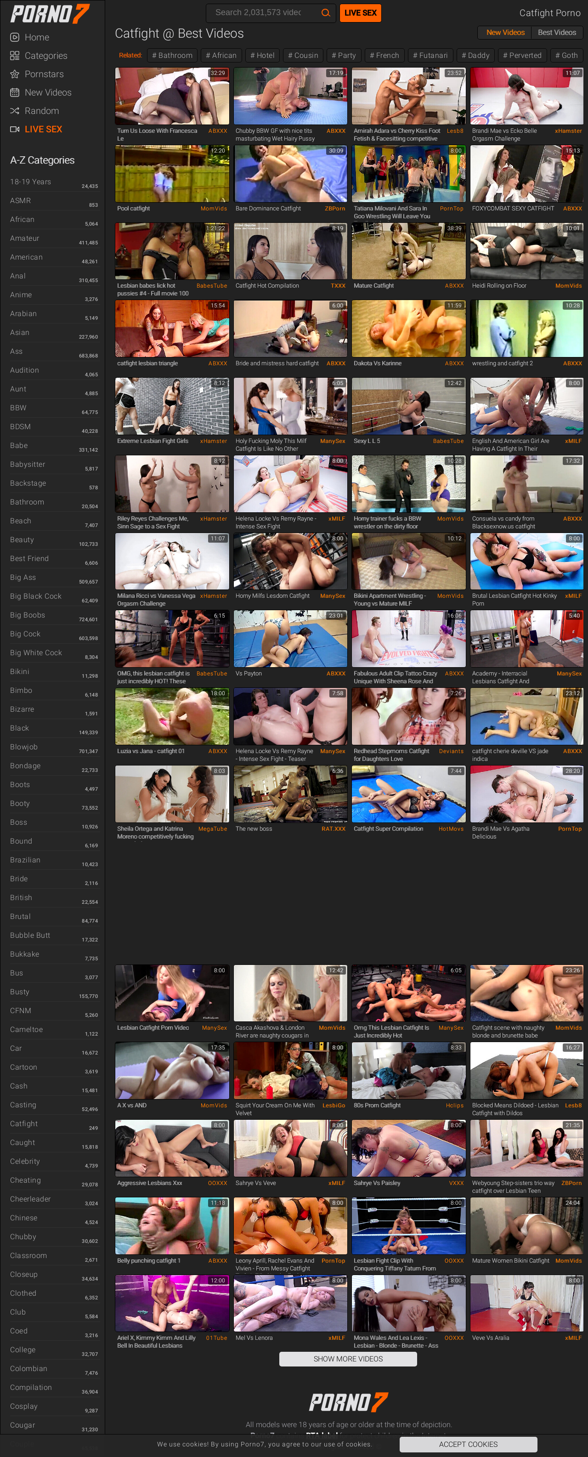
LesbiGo (333, 1105)
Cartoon (24, 1067)
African (22, 219)
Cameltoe (26, 1029)
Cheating (25, 1180)
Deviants (451, 751)
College (23, 1349)
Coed (19, 1331)
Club (18, 1312)
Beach (21, 520)
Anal (18, 276)
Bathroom (27, 502)
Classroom (28, 1255)
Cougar (22, 1425)
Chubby (23, 1236)
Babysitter (27, 464)
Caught (22, 1142)
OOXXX (217, 1183)
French (387, 55)
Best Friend (29, 558)
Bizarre (22, 709)
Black (19, 728)
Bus (16, 973)
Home (37, 37)
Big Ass (23, 577)
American (26, 257)
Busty (20, 991)
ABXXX (218, 131)
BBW (18, 407)
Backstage (28, 483)
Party (346, 55)
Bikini (19, 671)
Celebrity (25, 1161)
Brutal (20, 916)
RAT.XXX (333, 829)
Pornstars (44, 73)
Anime (21, 294)
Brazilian (25, 860)
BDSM (20, 426)
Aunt (18, 389)
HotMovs (451, 829)
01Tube (216, 1338)
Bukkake (25, 954)
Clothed (23, 1293)
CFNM (20, 1010)
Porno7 (57, 14)
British (21, 897)
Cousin (306, 55)
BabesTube (212, 286)
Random (42, 110)
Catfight (24, 1123)
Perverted (525, 55)
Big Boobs (27, 615)
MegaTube (212, 829)
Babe (19, 445)
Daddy (478, 55)
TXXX (338, 286)
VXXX (456, 1183)
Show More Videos (348, 1359)
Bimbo (21, 690)
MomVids (214, 208)
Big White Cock (36, 652)
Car (16, 1048)
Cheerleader (30, 1199)
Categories (46, 55)
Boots (20, 784)
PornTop (452, 208)
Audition (24, 370)
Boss (18, 822)
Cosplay (24, 1406)
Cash (19, 1086)
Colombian (29, 1368)
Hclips (455, 1105)
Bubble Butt (30, 935)
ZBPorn (335, 208)
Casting (23, 1104)
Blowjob (24, 747)
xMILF (573, 441)
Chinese (24, 1217)
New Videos (48, 92)
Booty (20, 803)
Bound (21, 841)
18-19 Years (30, 181)
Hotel (264, 55)
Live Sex (43, 129)
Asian (20, 332)
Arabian (23, 313)
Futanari (432, 55)
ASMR (20, 200)
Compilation (31, 1387)
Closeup (24, 1274)
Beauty (22, 539)
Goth (569, 55)
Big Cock (25, 633)
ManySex (332, 441)
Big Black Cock (36, 596)
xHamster (568, 131)
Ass (16, 351)
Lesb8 (455, 131)
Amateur (25, 238)
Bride (19, 878)
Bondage (25, 765)
